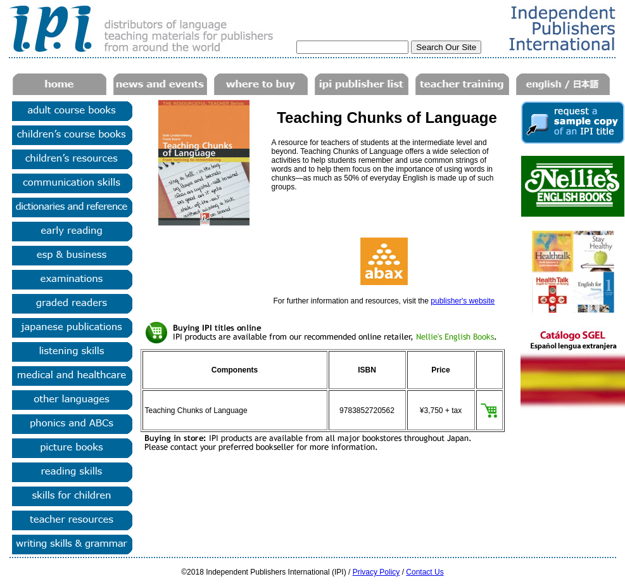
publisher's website (463, 300)
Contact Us (424, 572)
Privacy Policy (376, 572)
